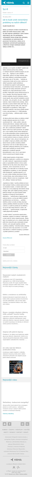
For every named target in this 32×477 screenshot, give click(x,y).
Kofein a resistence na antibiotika (14, 295)
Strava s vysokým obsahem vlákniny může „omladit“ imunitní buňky (15, 313)
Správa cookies (23, 474)
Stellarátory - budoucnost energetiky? (16, 402)
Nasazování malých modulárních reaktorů (14, 276)
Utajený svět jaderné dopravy (13, 332)
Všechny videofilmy (8, 413)
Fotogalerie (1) (23, 61)
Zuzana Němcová (7, 238)
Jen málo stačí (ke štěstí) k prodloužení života (12, 349)
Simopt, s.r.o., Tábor (14, 474)
